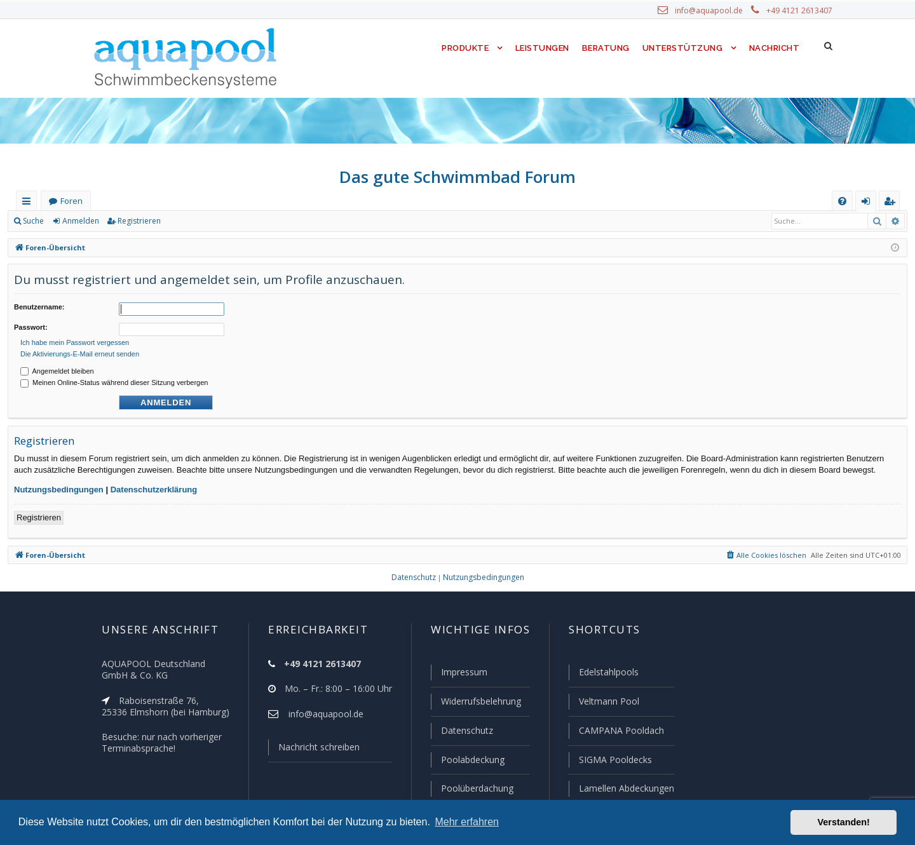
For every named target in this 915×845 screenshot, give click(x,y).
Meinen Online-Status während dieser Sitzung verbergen (114, 378)
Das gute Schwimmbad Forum (457, 176)
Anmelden (80, 221)
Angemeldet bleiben (57, 367)
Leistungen (541, 48)
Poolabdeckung (467, 760)
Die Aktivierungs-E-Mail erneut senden (79, 350)
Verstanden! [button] (844, 822)
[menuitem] (842, 201)
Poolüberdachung (471, 788)
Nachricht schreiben (314, 750)
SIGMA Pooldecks (615, 760)
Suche (33, 221)
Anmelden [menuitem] (869, 203)
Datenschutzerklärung (154, 485)
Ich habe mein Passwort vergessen (74, 338)
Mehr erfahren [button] (467, 821)
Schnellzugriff (29, 203)
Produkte (462, 48)
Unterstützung (682, 48)
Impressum (458, 675)
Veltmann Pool (607, 703)
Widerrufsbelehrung (475, 703)
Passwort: (31, 325)
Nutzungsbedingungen (59, 485)
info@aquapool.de (713, 10)
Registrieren (137, 221)
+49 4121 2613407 (800, 10)
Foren (71, 201)
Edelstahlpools (608, 675)
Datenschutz (461, 732)
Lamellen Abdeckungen (625, 788)
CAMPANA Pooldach (620, 732)
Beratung (606, 48)
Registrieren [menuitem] (892, 203)
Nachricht (773, 48)
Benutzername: (39, 307)
